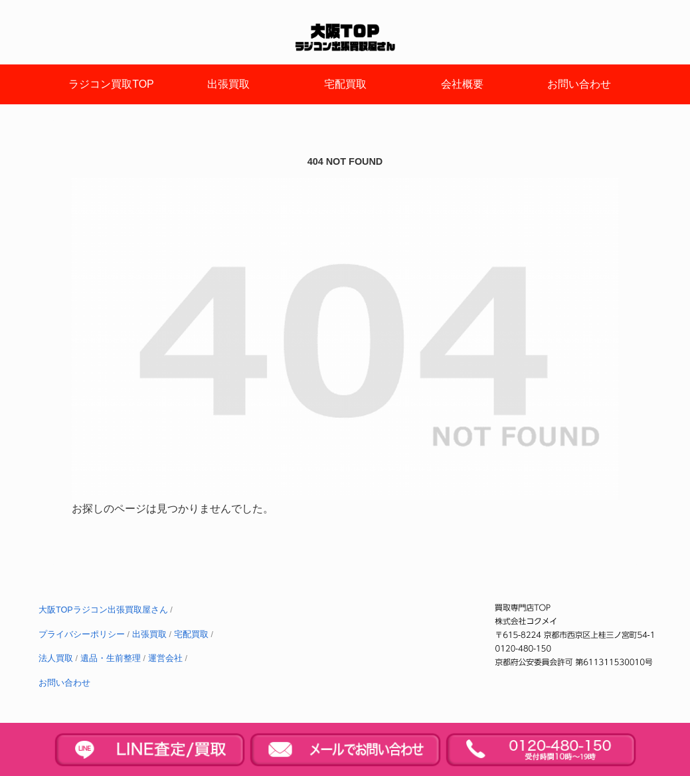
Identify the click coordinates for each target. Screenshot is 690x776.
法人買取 (56, 658)
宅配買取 (191, 634)
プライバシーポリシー (82, 634)
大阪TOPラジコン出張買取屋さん (103, 610)
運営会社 (165, 658)
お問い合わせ (64, 683)
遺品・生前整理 (110, 658)
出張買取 (149, 634)
